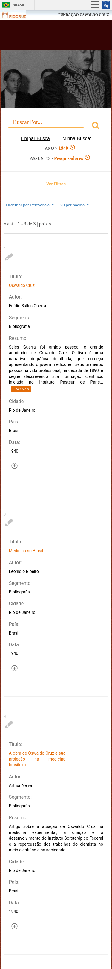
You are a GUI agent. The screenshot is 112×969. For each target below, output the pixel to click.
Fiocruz (18, 15)
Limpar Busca (35, 138)
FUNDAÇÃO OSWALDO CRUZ (83, 15)
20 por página (75, 204)
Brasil (19, 4)
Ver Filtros (56, 183)
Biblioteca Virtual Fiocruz (47, 37)
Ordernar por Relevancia (30, 204)
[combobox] (56, 126)
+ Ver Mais (21, 389)
